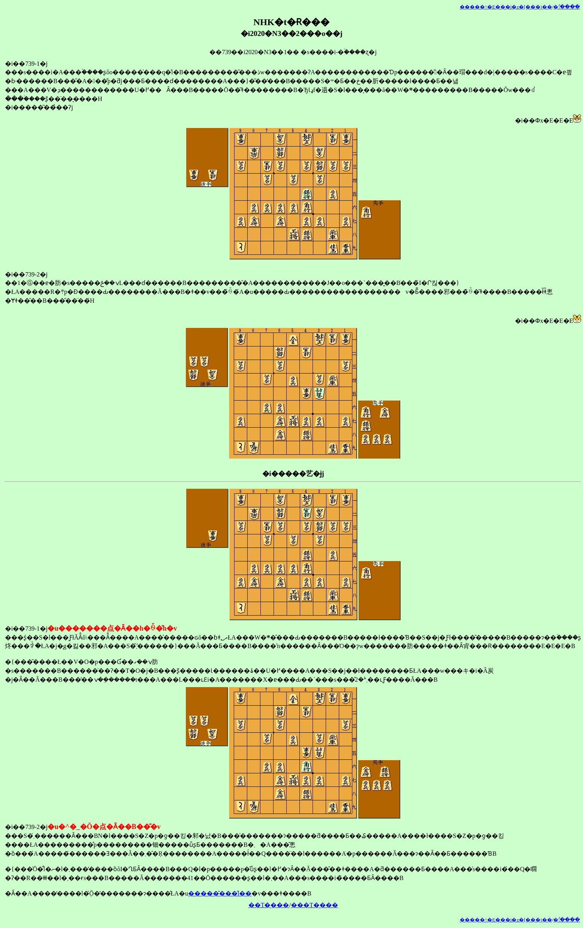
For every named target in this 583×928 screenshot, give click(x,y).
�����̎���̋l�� (220, 893)
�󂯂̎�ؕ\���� (566, 7)
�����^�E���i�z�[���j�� (506, 7)
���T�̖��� (314, 905)
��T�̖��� (268, 905)
